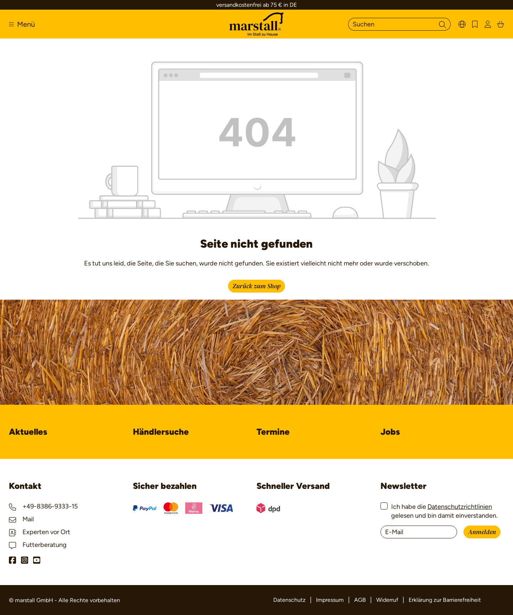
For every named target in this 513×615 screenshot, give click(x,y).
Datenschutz (289, 599)
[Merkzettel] (474, 24)
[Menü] (22, 24)
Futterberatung (38, 545)
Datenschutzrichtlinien (460, 507)
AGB (360, 599)
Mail (21, 519)
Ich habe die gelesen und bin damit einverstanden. (444, 511)
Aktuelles (28, 432)
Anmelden (482, 532)
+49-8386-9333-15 (43, 506)
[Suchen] (391, 24)
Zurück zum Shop (256, 286)
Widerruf (387, 599)
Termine (273, 432)
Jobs (390, 432)
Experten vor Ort (39, 532)
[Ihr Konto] (487, 24)
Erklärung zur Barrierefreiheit (445, 599)
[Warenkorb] (500, 24)
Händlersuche (161, 432)
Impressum (330, 599)
